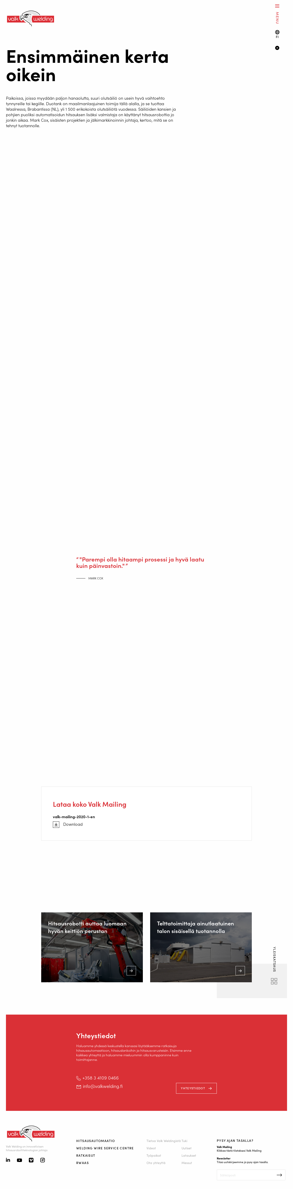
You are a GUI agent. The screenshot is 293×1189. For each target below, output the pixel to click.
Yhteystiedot (193, 1088)
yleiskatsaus (274, 960)
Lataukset (189, 1155)
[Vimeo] (31, 1160)
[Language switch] (277, 34)
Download (73, 824)
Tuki (185, 1140)
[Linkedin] (8, 1160)
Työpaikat (153, 1155)
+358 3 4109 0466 (100, 1077)
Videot (151, 1148)
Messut (187, 1162)
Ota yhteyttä (156, 1162)
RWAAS (82, 1162)
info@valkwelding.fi (103, 1086)
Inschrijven (279, 1175)
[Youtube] (19, 1160)
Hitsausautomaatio (95, 1140)
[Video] (281, 48)
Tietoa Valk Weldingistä (163, 1140)
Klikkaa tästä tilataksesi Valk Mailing (239, 1150)
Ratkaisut (85, 1155)
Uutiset (187, 1148)
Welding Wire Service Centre (105, 1148)
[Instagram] (42, 1160)
